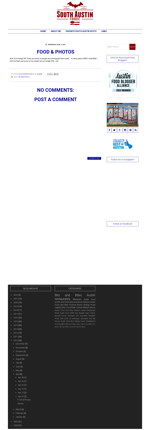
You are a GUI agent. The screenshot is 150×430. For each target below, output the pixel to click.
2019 (15, 306)
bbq (71, 302)
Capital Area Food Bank (65, 307)
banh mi (68, 319)
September (21, 355)
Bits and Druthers (79, 327)
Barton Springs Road (86, 305)
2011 (15, 337)
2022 (15, 295)
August (19, 359)
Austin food (64, 313)
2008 (15, 425)
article (36, 59)
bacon (92, 307)
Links (104, 31)
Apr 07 (21, 396)
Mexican (77, 299)
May (18, 370)
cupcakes (84, 319)
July (18, 363)
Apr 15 (21, 389)
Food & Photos (24, 400)
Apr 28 (21, 377)
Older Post (94, 158)
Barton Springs (60, 327)
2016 (15, 318)
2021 (15, 299)
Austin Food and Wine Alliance (67, 310)
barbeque (75, 319)
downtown (77, 302)
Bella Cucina (69, 327)
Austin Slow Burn (68, 321)
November (20, 348)
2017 (15, 314)
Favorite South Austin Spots (81, 31)
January (19, 417)
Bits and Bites (68, 295)
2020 (15, 302)
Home (43, 31)
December (20, 344)
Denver (21, 403)
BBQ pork (68, 324)
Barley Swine (80, 321)
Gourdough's (60, 324)
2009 (15, 422)
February (20, 413)
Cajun (87, 313)
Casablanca (90, 321)
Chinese (86, 302)
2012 (15, 333)
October (19, 351)
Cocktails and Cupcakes (77, 316)
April (18, 374)
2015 (15, 321)
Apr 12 (21, 393)
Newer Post (16, 158)
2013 (15, 329)
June (18, 366)
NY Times (21, 77)
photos (26, 77)
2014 (15, 325)
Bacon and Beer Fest (88, 324)
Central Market (82, 307)
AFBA (72, 313)
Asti (76, 313)
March (19, 409)
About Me (56, 31)
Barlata (81, 313)
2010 (15, 340)
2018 (15, 310)
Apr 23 (21, 381)
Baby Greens (76, 324)
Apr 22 (21, 385)
